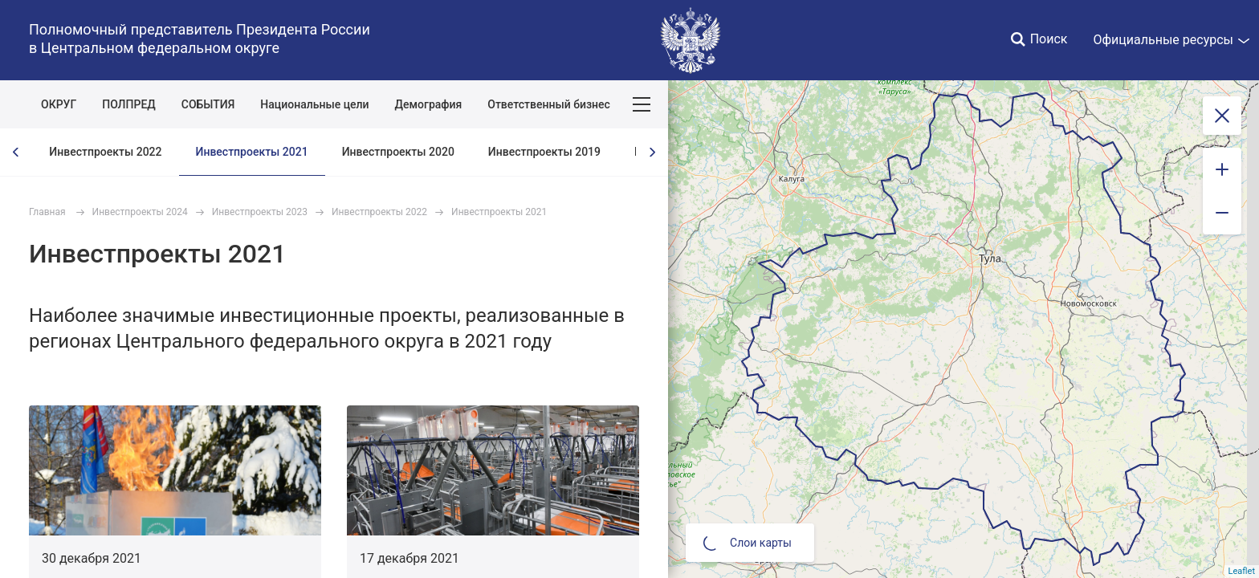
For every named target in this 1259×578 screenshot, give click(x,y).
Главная (47, 212)
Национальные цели (314, 104)
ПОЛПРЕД (129, 104)
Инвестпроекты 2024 (140, 212)
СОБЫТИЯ (208, 104)
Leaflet (1241, 571)
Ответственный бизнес (548, 104)
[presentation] (16, 152)
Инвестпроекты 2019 (544, 151)
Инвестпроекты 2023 (260, 212)
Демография (428, 104)
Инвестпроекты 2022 (105, 151)
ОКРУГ (58, 104)
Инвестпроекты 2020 (398, 151)
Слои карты (747, 543)
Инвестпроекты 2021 (252, 151)
